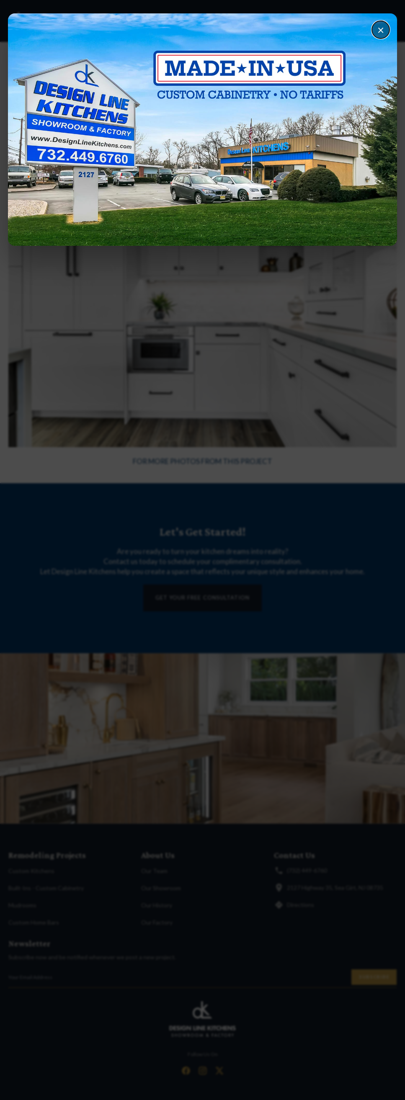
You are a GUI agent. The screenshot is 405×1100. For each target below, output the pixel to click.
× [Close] (380, 30)
